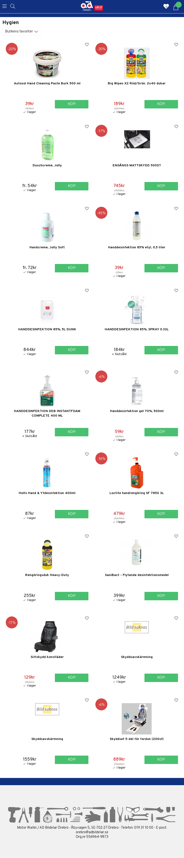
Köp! (72, 186)
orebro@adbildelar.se (92, 832)
